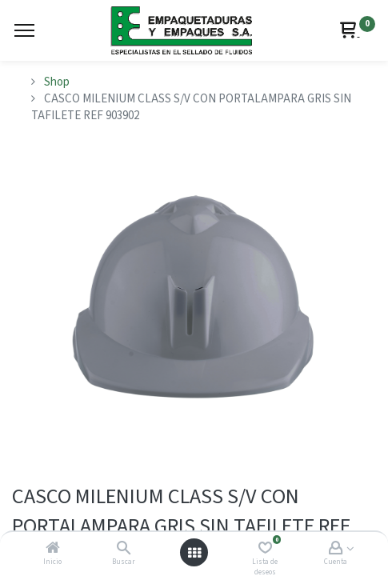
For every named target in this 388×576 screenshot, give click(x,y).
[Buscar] (123, 549)
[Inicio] (53, 549)
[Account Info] (335, 549)
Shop (57, 82)
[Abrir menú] (194, 552)
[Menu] (24, 30)
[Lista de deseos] (265, 549)
